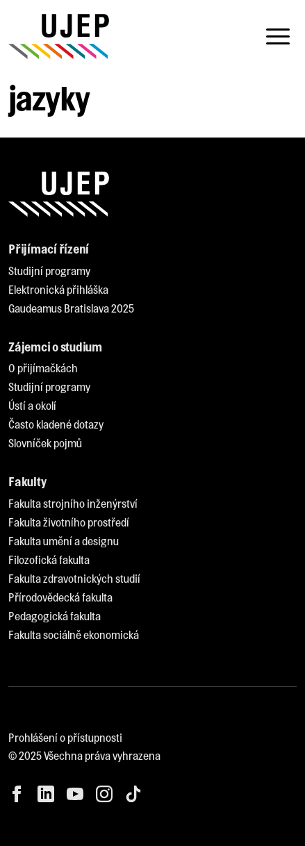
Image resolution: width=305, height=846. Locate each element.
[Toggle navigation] (278, 37)
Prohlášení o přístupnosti (65, 737)
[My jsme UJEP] (58, 36)
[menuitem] (49, 271)
